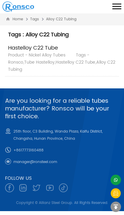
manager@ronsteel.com (35, 162)
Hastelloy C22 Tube (33, 48)
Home (18, 19)
